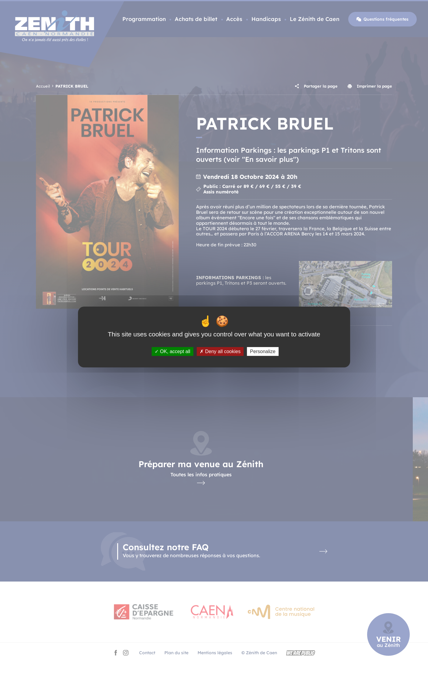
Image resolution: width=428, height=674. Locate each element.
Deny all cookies (220, 351)
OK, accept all (172, 351)
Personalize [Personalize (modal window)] (262, 351)
